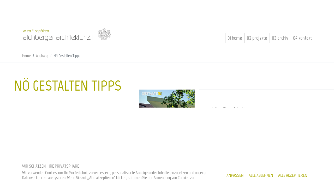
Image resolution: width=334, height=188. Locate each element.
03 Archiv (280, 38)
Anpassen (234, 175)
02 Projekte (257, 38)
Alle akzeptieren (292, 175)
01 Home (235, 38)
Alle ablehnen (261, 175)
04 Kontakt (302, 38)
